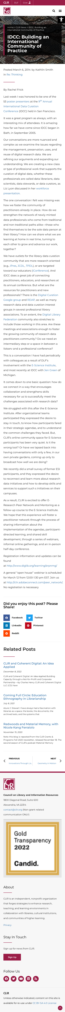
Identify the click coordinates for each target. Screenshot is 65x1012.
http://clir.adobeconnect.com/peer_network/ (34, 582)
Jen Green (50, 370)
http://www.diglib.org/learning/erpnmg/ (32, 565)
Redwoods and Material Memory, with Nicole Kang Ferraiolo (30, 725)
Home (10, 27)
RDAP (31, 299)
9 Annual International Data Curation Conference (27, 106)
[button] (61, 19)
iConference (40, 270)
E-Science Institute (44, 365)
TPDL (29, 265)
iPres (13, 265)
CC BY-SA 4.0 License (44, 1003)
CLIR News (21, 27)
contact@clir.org (13, 809)
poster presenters (18, 101)
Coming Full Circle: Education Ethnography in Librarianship (25, 697)
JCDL (21, 265)
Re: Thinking (14, 74)
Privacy (7, 925)
